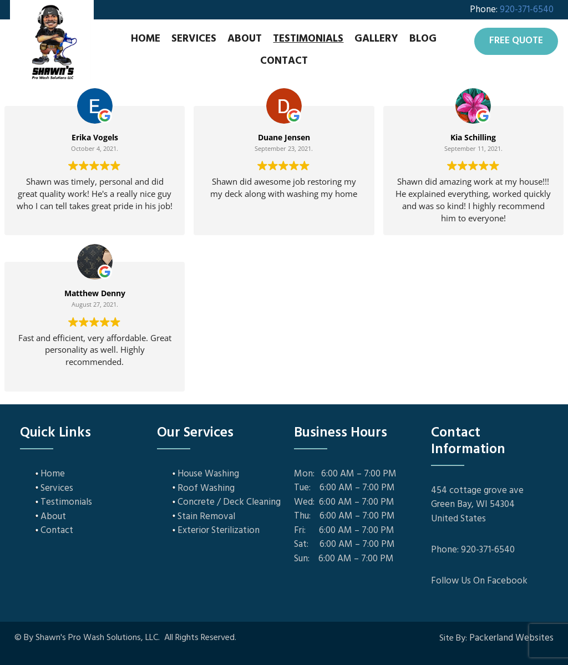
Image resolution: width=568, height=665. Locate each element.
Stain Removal (206, 516)
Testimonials (308, 39)
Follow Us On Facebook (479, 580)
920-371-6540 (527, 9)
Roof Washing (206, 487)
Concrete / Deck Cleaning (229, 502)
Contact (284, 61)
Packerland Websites (511, 638)
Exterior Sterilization (219, 530)
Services (193, 39)
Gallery (376, 39)
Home (145, 39)
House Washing (208, 473)
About (244, 39)
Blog (423, 39)
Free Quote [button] (516, 41)
